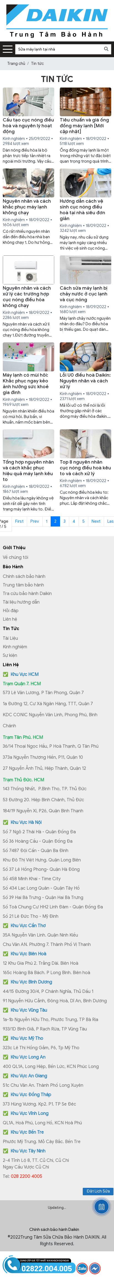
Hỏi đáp (11, 611)
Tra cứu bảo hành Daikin (27, 593)
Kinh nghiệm (15, 647)
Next (96, 521)
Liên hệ (10, 619)
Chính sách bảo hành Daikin (54, 1230)
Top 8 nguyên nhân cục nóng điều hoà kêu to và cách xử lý (85, 468)
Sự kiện (10, 655)
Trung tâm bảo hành (23, 585)
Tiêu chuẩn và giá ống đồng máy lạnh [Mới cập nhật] (84, 125)
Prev (34, 521)
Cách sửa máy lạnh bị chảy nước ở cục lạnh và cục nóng (83, 294)
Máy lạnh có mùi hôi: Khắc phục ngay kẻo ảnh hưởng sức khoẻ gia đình (26, 383)
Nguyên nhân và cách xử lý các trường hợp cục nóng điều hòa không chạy (27, 296)
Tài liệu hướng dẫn (21, 602)
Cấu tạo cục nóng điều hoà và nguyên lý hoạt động (28, 125)
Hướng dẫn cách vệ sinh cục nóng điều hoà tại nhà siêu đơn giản (82, 209)
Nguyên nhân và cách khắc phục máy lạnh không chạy (27, 207)
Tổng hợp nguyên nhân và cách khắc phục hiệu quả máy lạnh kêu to (28, 470)
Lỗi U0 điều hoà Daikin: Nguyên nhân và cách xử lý (85, 381)
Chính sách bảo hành (24, 576)
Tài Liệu (10, 638)
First (19, 521)
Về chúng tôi (15, 557)
